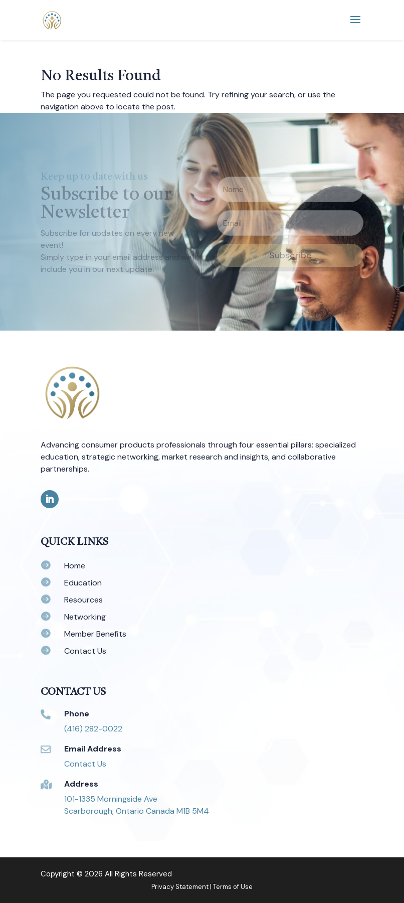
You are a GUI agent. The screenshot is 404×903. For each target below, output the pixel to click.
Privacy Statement (180, 886)
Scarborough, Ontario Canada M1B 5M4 (136, 811)
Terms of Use (233, 886)
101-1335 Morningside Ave (110, 799)
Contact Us (85, 764)
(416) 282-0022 (93, 728)
